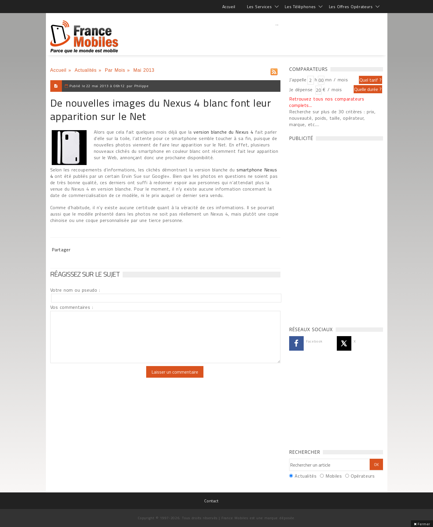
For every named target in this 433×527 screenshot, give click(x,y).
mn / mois (336, 79)
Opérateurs (363, 475)
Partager (61, 249)
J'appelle (298, 79)
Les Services (259, 6)
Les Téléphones (300, 6)
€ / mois (332, 89)
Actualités (86, 70)
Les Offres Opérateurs (351, 6)
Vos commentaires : (71, 307)
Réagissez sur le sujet (85, 274)
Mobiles (333, 475)
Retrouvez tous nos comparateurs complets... (326, 102)
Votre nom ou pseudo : (75, 290)
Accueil (228, 6)
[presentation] (99, 377)
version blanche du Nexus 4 (223, 131)
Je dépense (301, 89)
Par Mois (115, 70)
